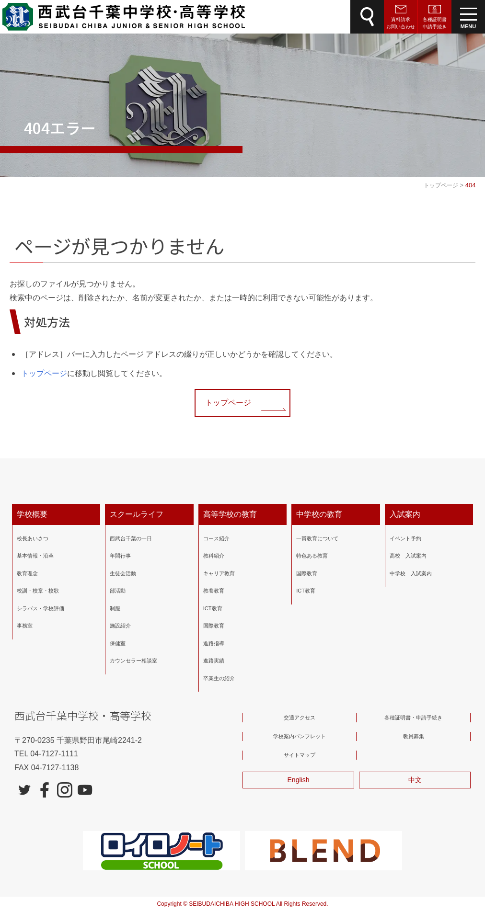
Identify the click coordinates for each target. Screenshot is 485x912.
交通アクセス (299, 717)
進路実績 (213, 660)
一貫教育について (317, 538)
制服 (115, 608)
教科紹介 (213, 556)
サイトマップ (299, 755)
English (299, 780)
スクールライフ (136, 514)
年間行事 (120, 556)
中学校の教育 (319, 514)
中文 (415, 780)
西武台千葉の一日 (131, 538)
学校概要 (32, 514)
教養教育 (213, 590)
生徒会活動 (123, 573)
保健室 (118, 643)
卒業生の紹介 (219, 678)
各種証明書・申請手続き (413, 717)
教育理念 (27, 573)
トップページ (44, 373)
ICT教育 (212, 608)
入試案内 (405, 514)
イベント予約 (405, 538)
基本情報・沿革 (35, 556)
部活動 (118, 590)
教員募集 (413, 736)
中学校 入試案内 (411, 573)
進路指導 (213, 643)
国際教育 (213, 625)
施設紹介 (120, 625)
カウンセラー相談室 (133, 660)
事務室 (25, 625)
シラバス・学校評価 (40, 608)
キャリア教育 (219, 573)
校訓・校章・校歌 (38, 590)
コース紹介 (216, 538)
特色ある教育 (312, 556)
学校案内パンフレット (299, 736)
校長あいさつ (32, 538)
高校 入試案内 (408, 556)
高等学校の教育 (230, 514)
